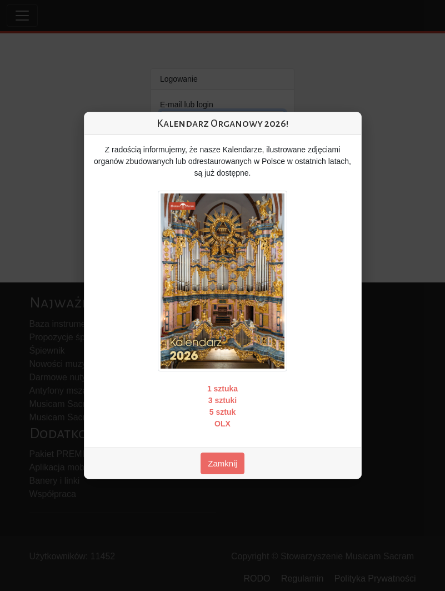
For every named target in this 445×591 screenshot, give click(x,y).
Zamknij (222, 463)
